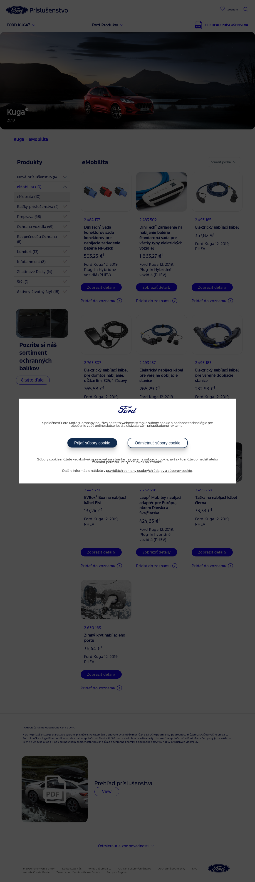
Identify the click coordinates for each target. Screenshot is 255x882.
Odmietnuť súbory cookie (157, 443)
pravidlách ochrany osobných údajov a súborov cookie (149, 471)
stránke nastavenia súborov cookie (140, 459)
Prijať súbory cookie (92, 443)
